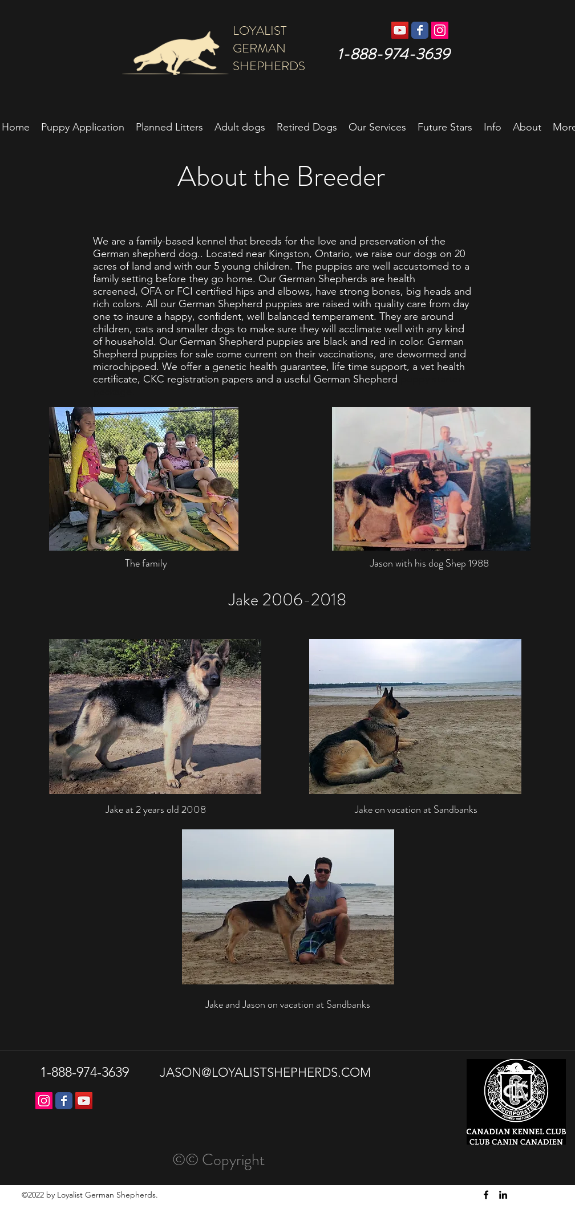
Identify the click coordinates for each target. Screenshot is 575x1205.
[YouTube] (83, 1100)
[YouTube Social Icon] (399, 30)
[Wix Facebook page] (419, 30)
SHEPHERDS (267, 66)
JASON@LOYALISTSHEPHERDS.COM (265, 1072)
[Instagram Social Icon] (439, 30)
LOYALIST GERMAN (276, 39)
